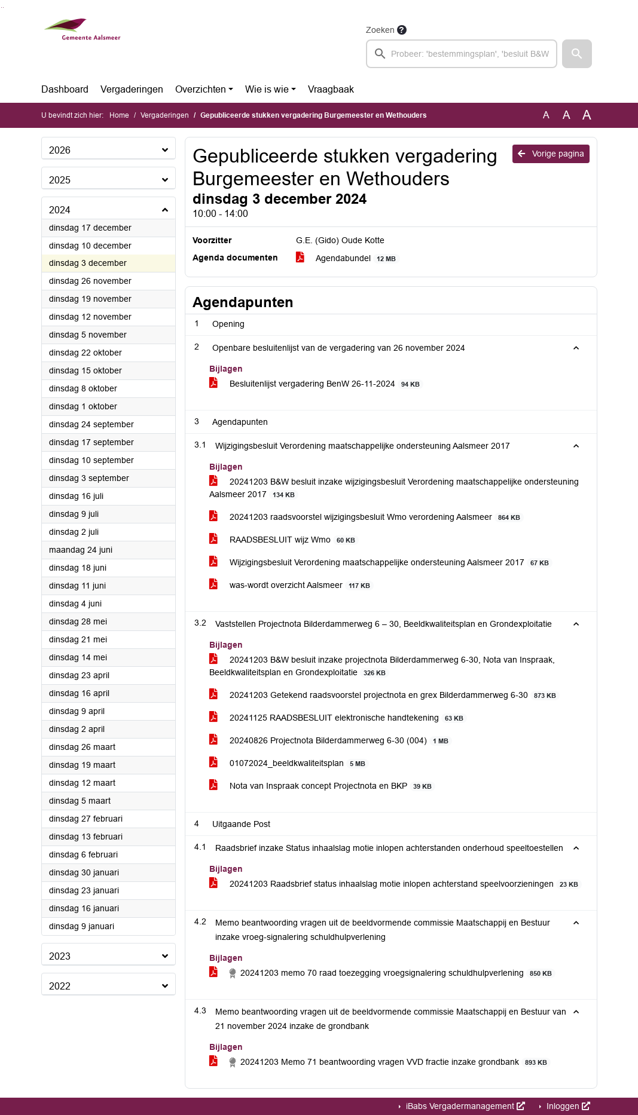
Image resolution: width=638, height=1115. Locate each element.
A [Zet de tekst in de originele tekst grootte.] (546, 115)
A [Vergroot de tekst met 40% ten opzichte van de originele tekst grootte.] (586, 115)
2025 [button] (60, 180)
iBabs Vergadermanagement (464, 1106)
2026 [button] (60, 150)
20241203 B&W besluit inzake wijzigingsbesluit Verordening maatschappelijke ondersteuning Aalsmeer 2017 (394, 488)
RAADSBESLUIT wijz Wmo (284, 540)
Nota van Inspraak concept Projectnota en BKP (322, 786)
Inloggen (567, 1106)
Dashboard (64, 89)
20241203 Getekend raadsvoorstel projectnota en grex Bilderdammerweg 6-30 (384, 695)
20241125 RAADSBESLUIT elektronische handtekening (338, 718)
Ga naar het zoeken (1, 7)
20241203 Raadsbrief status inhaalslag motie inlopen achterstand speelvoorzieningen (395, 884)
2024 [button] (60, 210)
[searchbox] (462, 53)
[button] (577, 53)
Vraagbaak (331, 89)
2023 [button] (60, 956)
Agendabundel (348, 258)
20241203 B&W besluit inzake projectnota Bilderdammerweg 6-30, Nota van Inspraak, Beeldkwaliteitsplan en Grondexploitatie (382, 666)
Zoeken (380, 30)
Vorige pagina (551, 153)
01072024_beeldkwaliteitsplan (289, 763)
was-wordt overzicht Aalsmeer (291, 585)
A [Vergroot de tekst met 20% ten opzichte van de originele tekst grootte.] (566, 115)
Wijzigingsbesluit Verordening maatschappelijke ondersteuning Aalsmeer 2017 (381, 563)
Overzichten (200, 89)
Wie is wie (267, 89)
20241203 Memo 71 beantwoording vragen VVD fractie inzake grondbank (380, 1062)
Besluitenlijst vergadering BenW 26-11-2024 (316, 384)
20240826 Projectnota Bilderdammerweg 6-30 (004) (331, 741)
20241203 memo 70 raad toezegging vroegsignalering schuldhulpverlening (382, 973)
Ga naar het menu (3, 7)
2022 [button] (60, 986)
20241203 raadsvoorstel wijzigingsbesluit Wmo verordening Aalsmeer (366, 517)
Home (119, 115)
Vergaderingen (131, 89)
